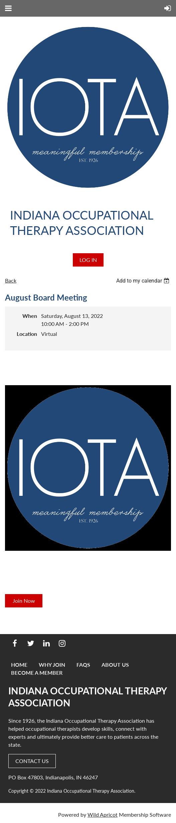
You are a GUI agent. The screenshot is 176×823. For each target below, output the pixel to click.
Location (27, 334)
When (29, 316)
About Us (115, 664)
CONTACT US (32, 761)
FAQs (83, 664)
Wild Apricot (102, 814)
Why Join (52, 664)
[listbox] (143, 281)
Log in (88, 260)
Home (19, 664)
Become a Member (36, 672)
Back (10, 280)
